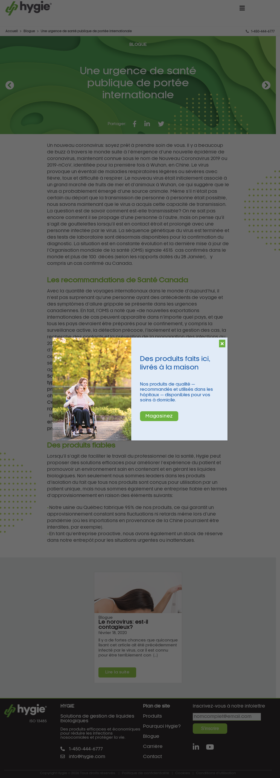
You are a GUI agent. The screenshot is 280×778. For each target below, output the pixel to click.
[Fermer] (222, 343)
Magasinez (159, 416)
